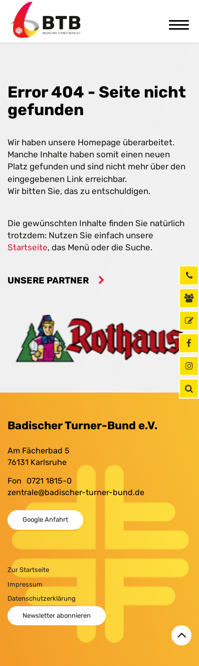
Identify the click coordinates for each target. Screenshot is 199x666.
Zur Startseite (28, 570)
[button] (189, 388)
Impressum (25, 584)
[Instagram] (189, 366)
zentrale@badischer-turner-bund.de (76, 492)
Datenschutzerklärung (42, 598)
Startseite (28, 247)
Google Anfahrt (45, 519)
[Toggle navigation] (179, 24)
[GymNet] (189, 321)
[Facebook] (189, 343)
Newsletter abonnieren (57, 615)
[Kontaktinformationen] (189, 298)
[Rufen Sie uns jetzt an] (189, 275)
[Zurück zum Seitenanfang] (181, 635)
